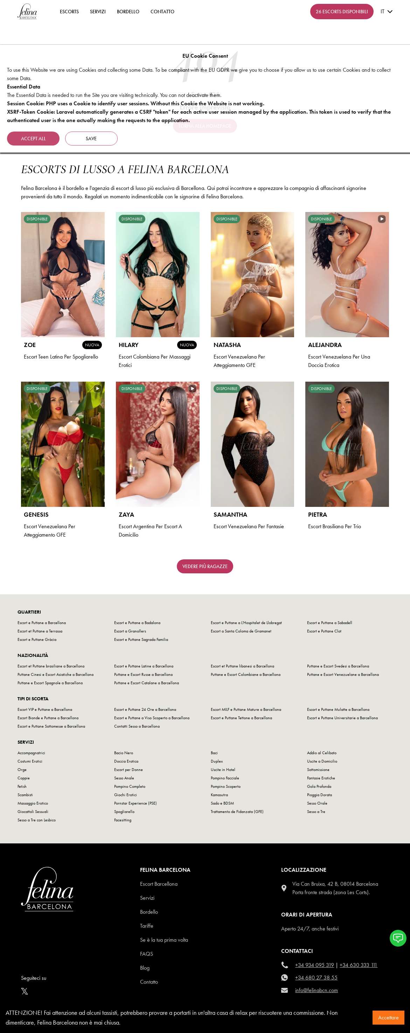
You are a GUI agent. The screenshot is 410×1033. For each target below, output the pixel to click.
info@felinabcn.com (316, 990)
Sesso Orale (317, 803)
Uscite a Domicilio (322, 761)
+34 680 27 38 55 (316, 977)
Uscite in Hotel (223, 769)
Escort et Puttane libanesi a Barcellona (242, 666)
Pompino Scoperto (226, 786)
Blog (145, 967)
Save (91, 138)
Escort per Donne (128, 769)
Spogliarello (124, 811)
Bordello (128, 11)
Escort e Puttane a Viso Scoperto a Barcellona (151, 718)
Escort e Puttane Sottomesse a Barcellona (51, 726)
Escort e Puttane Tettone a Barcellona (241, 718)
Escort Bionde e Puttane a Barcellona (48, 718)
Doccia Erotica (126, 761)
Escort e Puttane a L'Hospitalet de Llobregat (246, 622)
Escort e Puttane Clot (324, 631)
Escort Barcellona (159, 883)
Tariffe (146, 925)
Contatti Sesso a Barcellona (137, 726)
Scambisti (25, 795)
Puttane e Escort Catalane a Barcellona (146, 683)
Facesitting (122, 820)
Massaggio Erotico (33, 803)
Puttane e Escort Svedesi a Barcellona (338, 666)
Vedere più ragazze (205, 566)
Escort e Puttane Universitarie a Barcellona (342, 718)
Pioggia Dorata (319, 795)
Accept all (33, 138)
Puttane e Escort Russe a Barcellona (143, 674)
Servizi (98, 11)
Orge (22, 769)
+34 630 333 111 (358, 965)
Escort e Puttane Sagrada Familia (141, 639)
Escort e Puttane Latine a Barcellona (143, 666)
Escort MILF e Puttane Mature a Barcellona (246, 709)
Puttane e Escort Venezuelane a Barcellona (343, 674)
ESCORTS (69, 11)
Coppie (24, 778)
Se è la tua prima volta (164, 939)
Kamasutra (219, 795)
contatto (162, 11)
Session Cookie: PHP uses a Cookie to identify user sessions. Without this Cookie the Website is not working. (135, 103)
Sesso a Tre (316, 811)
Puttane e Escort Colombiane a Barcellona (245, 674)
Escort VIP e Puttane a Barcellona (45, 709)
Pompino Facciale (225, 778)
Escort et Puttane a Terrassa (40, 631)
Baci (214, 753)
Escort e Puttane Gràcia (37, 639)
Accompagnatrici (31, 753)
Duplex (217, 761)
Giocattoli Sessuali (33, 811)
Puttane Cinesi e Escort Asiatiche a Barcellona (55, 674)
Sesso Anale (124, 778)
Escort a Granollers (130, 631)
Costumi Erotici (30, 761)
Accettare (388, 1017)
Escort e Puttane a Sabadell (329, 622)
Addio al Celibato (321, 753)
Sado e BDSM (222, 803)
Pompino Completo (129, 786)
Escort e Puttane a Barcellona (42, 622)
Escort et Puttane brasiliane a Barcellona (51, 666)
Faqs (146, 953)
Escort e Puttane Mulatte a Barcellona (338, 709)
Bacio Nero (123, 753)
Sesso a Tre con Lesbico (37, 820)
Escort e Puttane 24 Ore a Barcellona (145, 709)
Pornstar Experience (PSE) (135, 803)
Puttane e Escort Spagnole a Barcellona (50, 683)
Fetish (22, 786)
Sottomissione (318, 769)
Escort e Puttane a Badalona (137, 622)
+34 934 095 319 (314, 965)
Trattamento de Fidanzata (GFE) (237, 811)
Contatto (149, 981)
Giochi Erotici (125, 795)
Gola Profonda (319, 786)
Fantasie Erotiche (321, 778)
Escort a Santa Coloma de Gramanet (241, 631)
